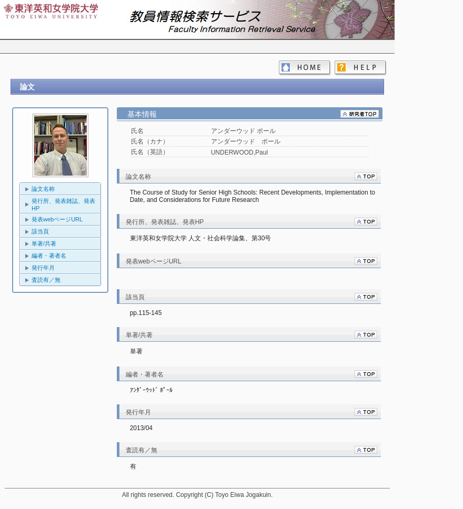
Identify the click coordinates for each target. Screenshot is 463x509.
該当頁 (40, 231)
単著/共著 (44, 243)
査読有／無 (46, 280)
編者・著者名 (49, 255)
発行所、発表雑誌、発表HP (63, 204)
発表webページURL (57, 219)
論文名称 (43, 189)
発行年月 (43, 267)
